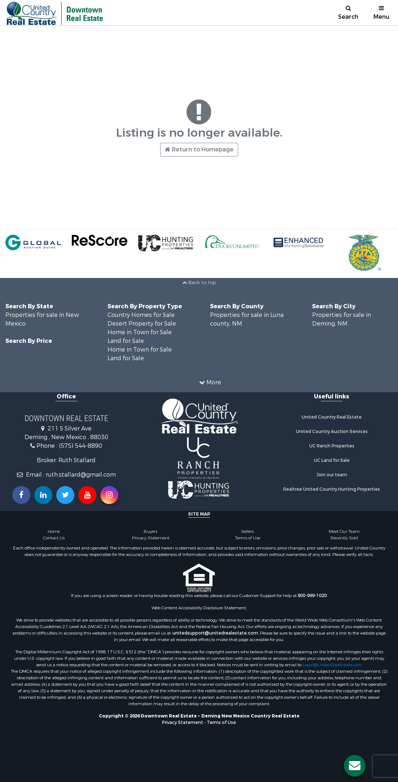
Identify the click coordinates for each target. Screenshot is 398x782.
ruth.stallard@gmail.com (81, 474)
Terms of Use (247, 538)
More (210, 382)
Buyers (150, 531)
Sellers (247, 531)
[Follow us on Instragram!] (109, 495)
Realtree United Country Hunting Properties (331, 489)
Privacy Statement (150, 538)
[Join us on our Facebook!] (21, 495)
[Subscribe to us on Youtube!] (87, 495)
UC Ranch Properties (331, 446)
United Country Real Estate (332, 417)
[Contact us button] (355, 766)
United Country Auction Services (332, 431)
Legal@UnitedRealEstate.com (332, 665)
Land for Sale (126, 341)
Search (348, 13)
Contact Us (54, 538)
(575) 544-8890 (80, 446)
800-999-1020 (312, 595)
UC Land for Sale (332, 460)
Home (54, 531)
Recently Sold (344, 538)
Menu (381, 13)
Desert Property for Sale (142, 323)
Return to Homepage (199, 149)
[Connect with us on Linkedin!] (43, 495)
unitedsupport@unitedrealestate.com (215, 633)
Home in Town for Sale (140, 332)
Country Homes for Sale (141, 315)
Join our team (331, 475)
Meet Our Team (344, 531)
